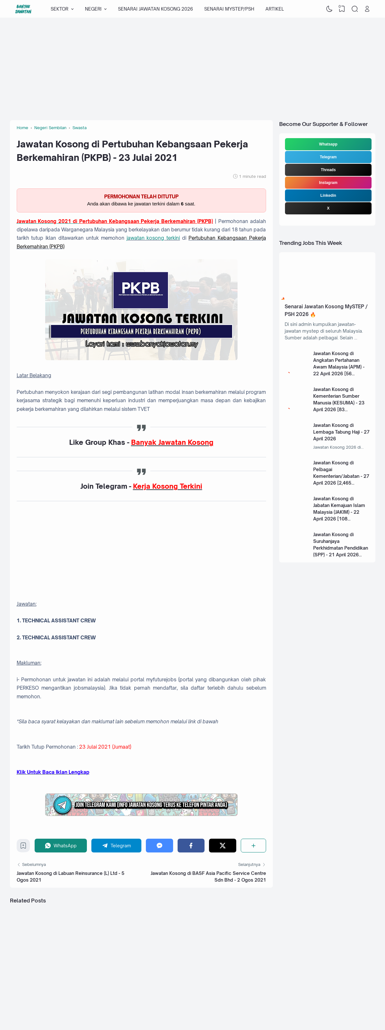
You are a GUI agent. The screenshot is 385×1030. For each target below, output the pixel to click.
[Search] (354, 8)
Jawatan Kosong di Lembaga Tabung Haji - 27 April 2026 (341, 431)
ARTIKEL (274, 9)
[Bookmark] (23, 847)
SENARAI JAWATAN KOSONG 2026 (155, 9)
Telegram (328, 157)
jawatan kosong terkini (153, 238)
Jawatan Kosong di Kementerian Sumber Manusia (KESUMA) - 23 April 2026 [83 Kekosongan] (338, 402)
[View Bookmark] (342, 8)
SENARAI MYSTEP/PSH (229, 9)
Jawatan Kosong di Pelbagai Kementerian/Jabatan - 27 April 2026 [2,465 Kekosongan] (341, 476)
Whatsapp (328, 144)
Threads (328, 170)
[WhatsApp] (61, 845)
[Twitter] (222, 845)
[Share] (253, 845)
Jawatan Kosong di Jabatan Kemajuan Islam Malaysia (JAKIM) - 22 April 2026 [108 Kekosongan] (339, 512)
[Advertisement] (192, 69)
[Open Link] (367, 8)
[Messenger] (159, 845)
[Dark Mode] (329, 8)
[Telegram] (116, 845)
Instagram (328, 182)
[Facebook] (191, 845)
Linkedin (328, 195)
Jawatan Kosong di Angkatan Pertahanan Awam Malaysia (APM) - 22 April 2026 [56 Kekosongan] (338, 367)
